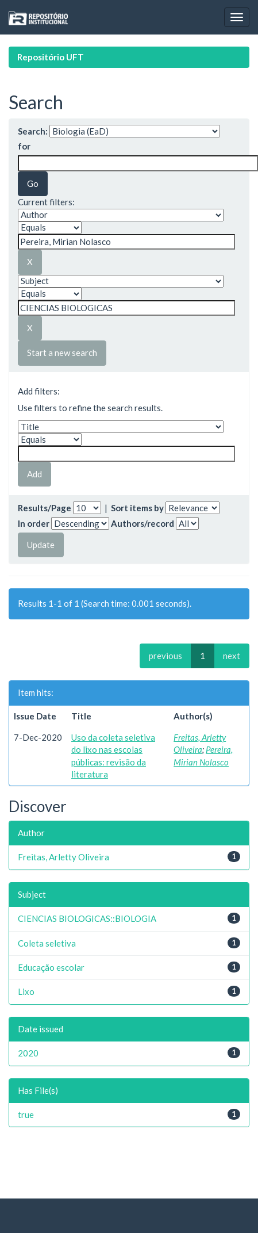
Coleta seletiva (47, 943)
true (26, 1114)
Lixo (26, 991)
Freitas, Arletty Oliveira (63, 857)
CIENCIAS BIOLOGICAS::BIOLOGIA (87, 918)
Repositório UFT (50, 57)
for (24, 146)
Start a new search (62, 352)
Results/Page (44, 508)
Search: (33, 131)
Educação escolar (51, 967)
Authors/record (142, 523)
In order (33, 523)
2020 (28, 1053)
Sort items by (137, 508)
